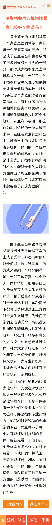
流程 (11, 520)
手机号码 (45, 521)
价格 (21, 520)
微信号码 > (38, 504)
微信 (33, 520)
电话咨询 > (13, 504)
